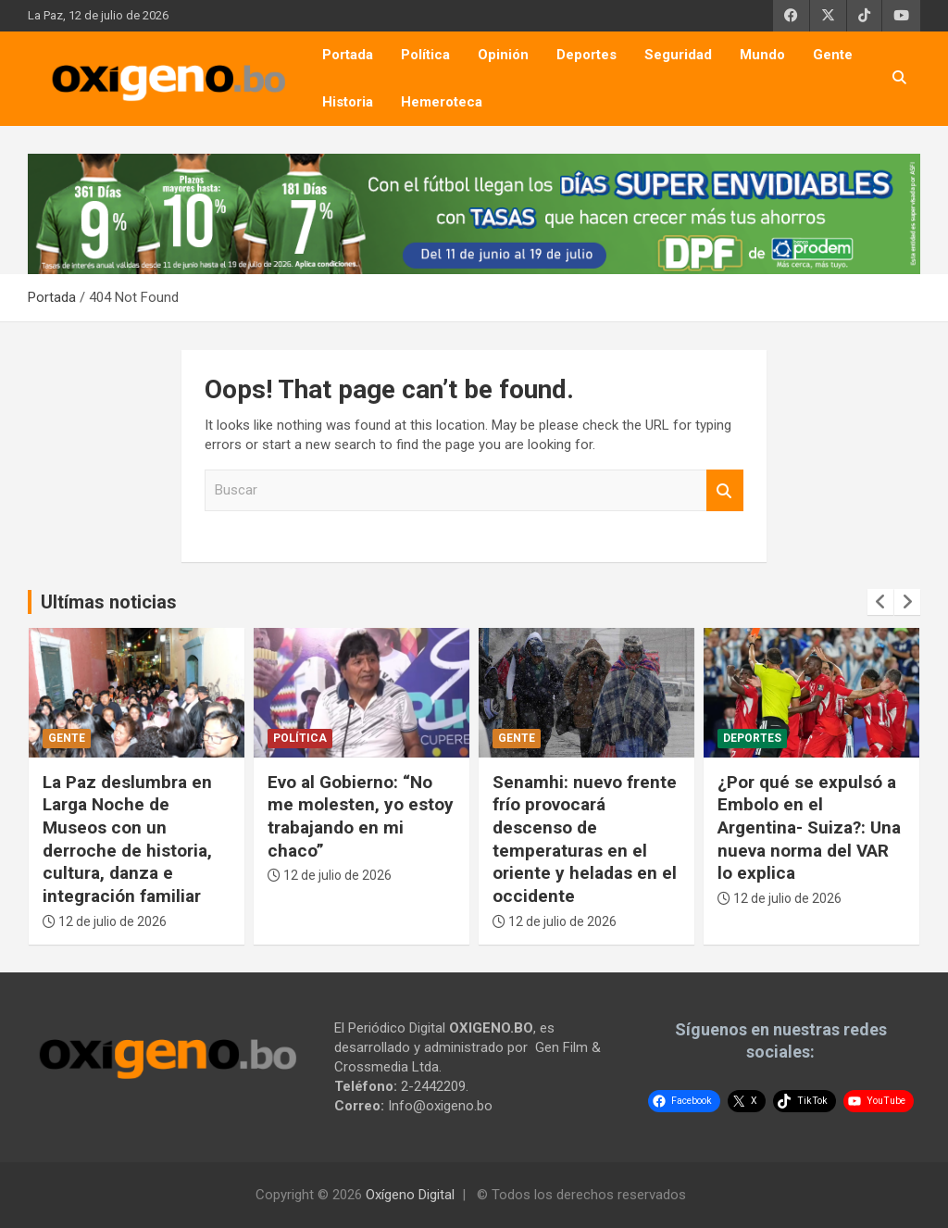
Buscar (724, 490)
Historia (347, 102)
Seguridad (678, 54)
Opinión (503, 54)
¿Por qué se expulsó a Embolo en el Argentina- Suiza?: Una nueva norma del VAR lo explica (809, 827)
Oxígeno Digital (410, 1194)
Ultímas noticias (109, 602)
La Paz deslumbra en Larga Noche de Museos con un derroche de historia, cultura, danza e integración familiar (127, 839)
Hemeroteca (441, 102)
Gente (833, 54)
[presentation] (880, 602)
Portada (347, 54)
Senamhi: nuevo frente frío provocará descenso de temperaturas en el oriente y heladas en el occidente (585, 839)
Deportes (586, 54)
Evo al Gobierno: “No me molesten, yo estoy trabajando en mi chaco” (361, 816)
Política (425, 54)
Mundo (762, 54)
